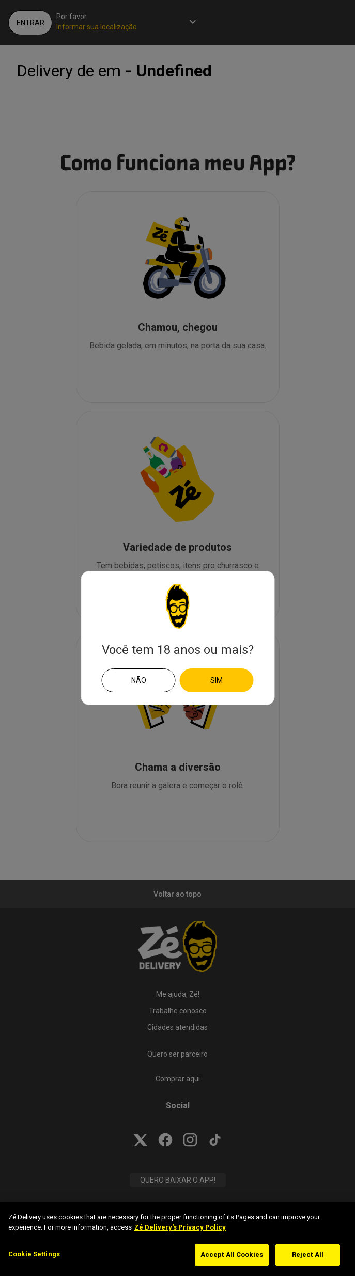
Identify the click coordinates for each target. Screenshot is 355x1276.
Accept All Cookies (231, 1254)
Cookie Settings (34, 1254)
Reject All (307, 1254)
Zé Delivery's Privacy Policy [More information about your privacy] (180, 1227)
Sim (216, 680)
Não (138, 680)
